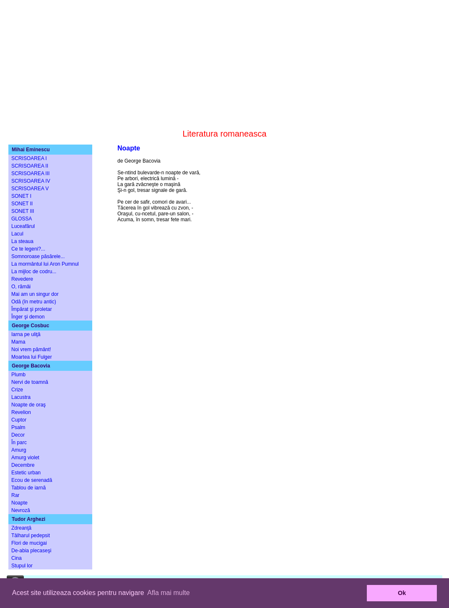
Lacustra (21, 397)
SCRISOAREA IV (30, 181)
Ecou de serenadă (31, 480)
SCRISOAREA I (29, 158)
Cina (16, 558)
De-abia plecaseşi (31, 551)
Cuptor (18, 420)
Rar (15, 495)
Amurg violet (25, 458)
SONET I (21, 196)
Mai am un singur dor (35, 294)
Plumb (18, 375)
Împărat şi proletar (31, 309)
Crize (17, 390)
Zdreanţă (21, 528)
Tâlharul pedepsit (30, 535)
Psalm (18, 427)
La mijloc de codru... (33, 271)
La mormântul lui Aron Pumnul (45, 264)
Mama (18, 342)
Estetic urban (26, 473)
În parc (19, 442)
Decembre (22, 465)
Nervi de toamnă (29, 382)
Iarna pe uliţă (25, 334)
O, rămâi (21, 287)
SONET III (22, 211)
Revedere (22, 279)
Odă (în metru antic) (33, 302)
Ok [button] (402, 593)
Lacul (17, 234)
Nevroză (20, 510)
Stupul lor (22, 566)
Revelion (21, 412)
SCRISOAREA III (30, 173)
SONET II (22, 204)
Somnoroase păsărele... (38, 256)
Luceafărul (23, 226)
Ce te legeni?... (28, 249)
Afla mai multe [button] (168, 592)
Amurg (18, 450)
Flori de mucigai (29, 543)
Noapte (19, 503)
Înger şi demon (27, 317)
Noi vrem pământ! (31, 349)
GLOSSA (21, 219)
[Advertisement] (224, 58)
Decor (18, 435)
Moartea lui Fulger (31, 357)
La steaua (22, 241)
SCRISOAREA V (30, 188)
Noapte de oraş (28, 405)
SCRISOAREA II (29, 166)
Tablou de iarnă (28, 488)
